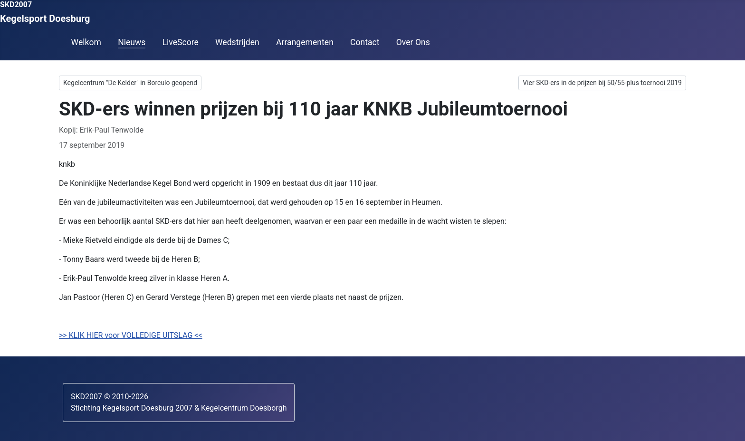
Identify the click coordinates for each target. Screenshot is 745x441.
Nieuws (131, 42)
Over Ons (413, 42)
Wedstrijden (237, 42)
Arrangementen (305, 42)
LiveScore (180, 42)
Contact (365, 42)
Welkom (86, 42)
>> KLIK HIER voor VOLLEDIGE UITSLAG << (130, 335)
